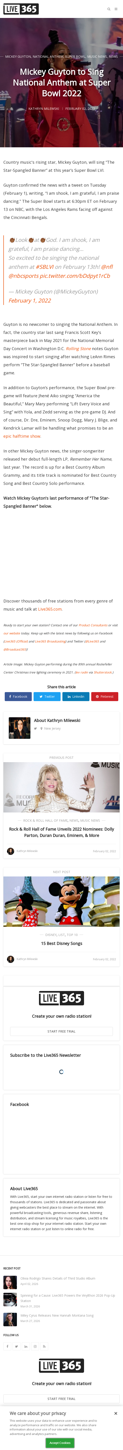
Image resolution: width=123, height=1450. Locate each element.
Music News (97, 56)
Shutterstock (103, 672)
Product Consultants (93, 625)
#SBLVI (44, 266)
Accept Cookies (60, 1443)
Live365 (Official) (16, 641)
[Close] (116, 1413)
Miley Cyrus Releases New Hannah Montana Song (56, 1315)
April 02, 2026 (29, 1284)
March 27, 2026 (30, 1321)
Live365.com (50, 609)
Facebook (18, 696)
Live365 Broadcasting (50, 641)
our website (11, 633)
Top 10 (72, 935)
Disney (51, 935)
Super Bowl (75, 56)
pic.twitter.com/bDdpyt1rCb (75, 275)
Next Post (61, 872)
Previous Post (61, 757)
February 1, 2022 (29, 300)
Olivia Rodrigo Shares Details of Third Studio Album (57, 1278)
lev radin (81, 672)
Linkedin (76, 696)
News (113, 56)
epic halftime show (21, 436)
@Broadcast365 (14, 649)
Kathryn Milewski (63, 720)
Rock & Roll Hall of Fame (45, 820)
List (61, 935)
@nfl (106, 266)
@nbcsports (23, 275)
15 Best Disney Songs (61, 943)
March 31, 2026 (30, 1306)
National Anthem (48, 56)
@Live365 (92, 641)
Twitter (47, 696)
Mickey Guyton (18, 56)
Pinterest (105, 696)
